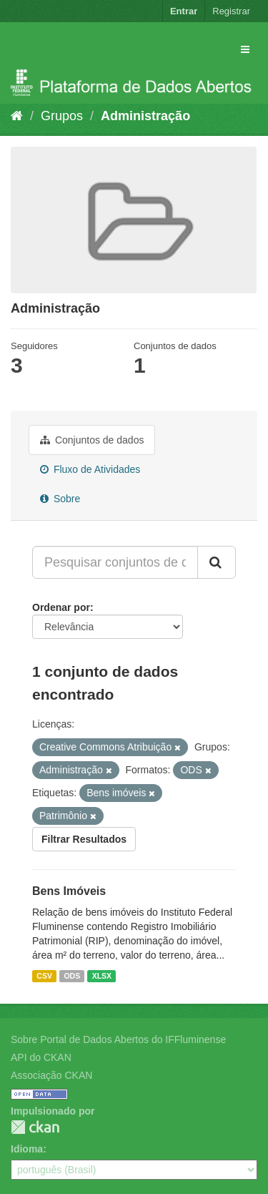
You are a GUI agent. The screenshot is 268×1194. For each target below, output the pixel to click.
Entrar (183, 11)
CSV (44, 976)
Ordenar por (61, 607)
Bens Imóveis (69, 891)
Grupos (62, 116)
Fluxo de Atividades (90, 469)
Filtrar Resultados (83, 839)
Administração (145, 116)
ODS (72, 976)
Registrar (231, 11)
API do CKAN (41, 1057)
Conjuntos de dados (92, 440)
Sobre (60, 498)
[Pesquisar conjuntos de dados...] (115, 562)
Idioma (27, 1149)
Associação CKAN (51, 1075)
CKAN (35, 1127)
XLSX (101, 976)
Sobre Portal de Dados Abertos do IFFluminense (118, 1039)
